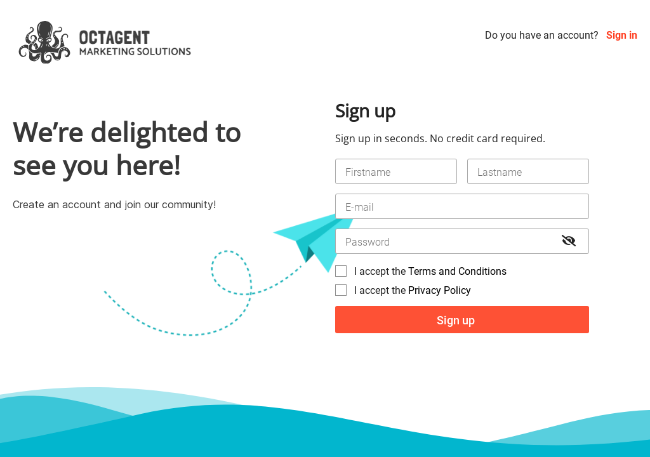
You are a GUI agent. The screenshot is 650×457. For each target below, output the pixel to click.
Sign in (621, 35)
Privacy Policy (439, 290)
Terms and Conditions (457, 271)
